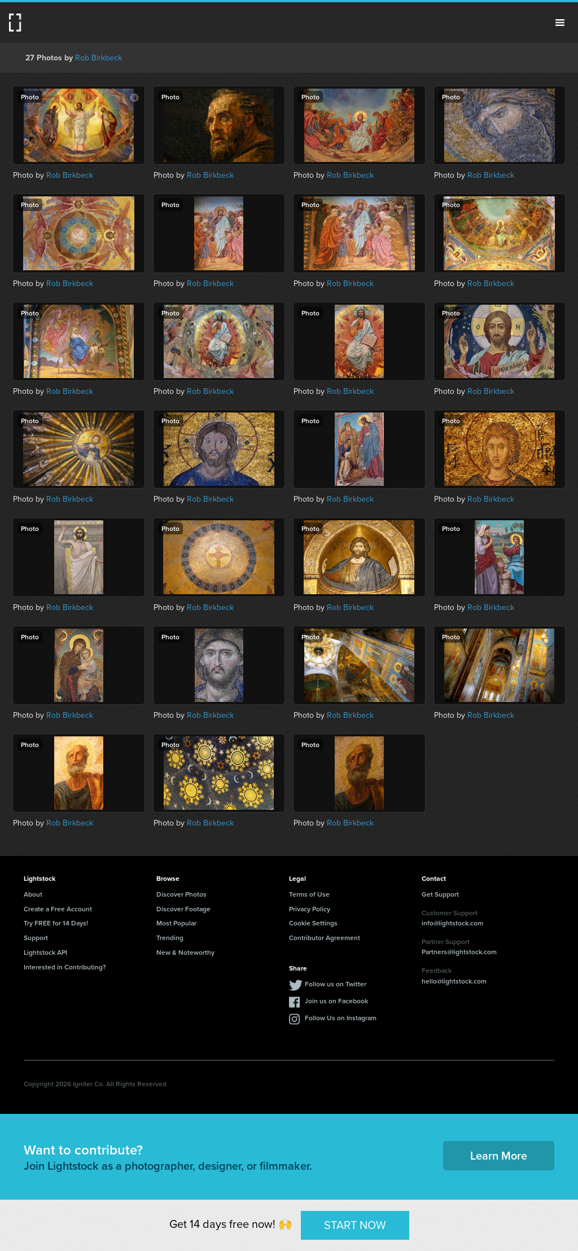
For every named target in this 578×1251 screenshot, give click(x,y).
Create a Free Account (58, 909)
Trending (169, 937)
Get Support (440, 894)
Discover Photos (181, 894)
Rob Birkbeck (98, 57)
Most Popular (176, 923)
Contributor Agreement (324, 937)
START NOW (355, 1225)
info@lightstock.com (452, 923)
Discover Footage (183, 909)
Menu (560, 23)
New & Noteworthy (185, 952)
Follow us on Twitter (335, 984)
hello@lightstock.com (454, 981)
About (33, 894)
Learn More (498, 1155)
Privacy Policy (309, 909)
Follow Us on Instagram (340, 1017)
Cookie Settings (313, 923)
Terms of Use (309, 894)
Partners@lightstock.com (459, 951)
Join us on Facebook (336, 1001)
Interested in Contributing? (65, 967)
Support (36, 937)
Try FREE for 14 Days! (56, 923)
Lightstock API (45, 952)
